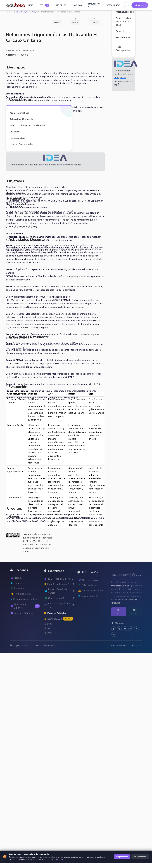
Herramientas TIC (21, 600)
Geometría (30, 12)
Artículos (16, 584)
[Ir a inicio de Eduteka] (14, 5)
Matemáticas (20, 12)
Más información (56, 859)
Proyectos (17, 595)
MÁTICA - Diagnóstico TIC (59, 614)
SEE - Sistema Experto (25, 613)
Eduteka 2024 (59, 627)
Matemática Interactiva (24, 605)
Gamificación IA (59, 606)
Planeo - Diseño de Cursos (59, 600)
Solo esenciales (140, 857)
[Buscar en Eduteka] (126, 5)
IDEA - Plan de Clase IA (59, 587)
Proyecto (10, 12)
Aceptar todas (122, 857)
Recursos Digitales (22, 619)
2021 (48, 637)
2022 (48, 632)
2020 (48, 641)
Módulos (16, 589)
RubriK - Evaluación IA (59, 592)
